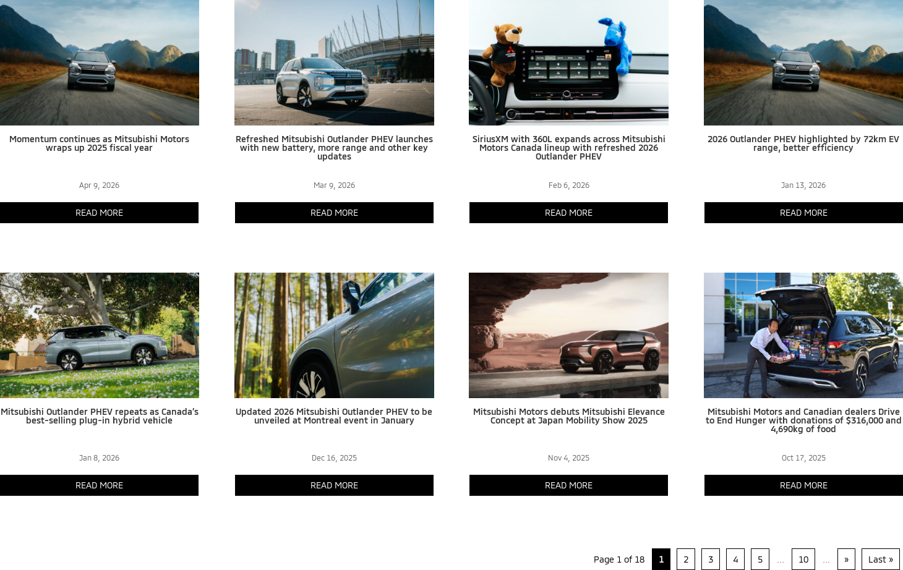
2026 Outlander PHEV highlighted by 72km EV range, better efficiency (803, 143)
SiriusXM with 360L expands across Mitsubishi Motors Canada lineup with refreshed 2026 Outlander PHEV (569, 147)
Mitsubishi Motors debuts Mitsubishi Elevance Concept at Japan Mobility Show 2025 (569, 415)
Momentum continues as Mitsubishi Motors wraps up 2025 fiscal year (99, 143)
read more (99, 212)
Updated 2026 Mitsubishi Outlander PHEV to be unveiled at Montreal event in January (334, 415)
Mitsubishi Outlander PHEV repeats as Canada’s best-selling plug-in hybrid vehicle (100, 415)
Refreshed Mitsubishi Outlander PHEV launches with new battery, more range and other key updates (334, 147)
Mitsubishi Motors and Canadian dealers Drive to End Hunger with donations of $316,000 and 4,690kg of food (804, 420)
